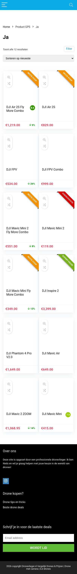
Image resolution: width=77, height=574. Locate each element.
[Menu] (4, 5)
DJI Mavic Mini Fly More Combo (18, 292)
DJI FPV (11, 169)
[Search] (71, 5)
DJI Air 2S (48, 107)
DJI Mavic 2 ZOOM (18, 414)
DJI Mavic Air (51, 353)
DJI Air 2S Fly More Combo (15, 109)
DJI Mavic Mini (52, 414)
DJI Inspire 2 (50, 291)
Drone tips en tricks (14, 502)
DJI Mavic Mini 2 (53, 228)
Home (6, 26)
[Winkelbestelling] (38, 58)
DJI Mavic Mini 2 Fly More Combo (17, 230)
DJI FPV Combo (52, 169)
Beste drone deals (13, 507)
